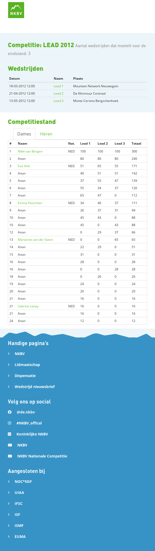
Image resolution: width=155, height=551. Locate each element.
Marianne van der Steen (35, 239)
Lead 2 (58, 93)
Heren (46, 134)
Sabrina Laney (28, 306)
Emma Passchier (30, 203)
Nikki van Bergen (30, 151)
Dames (24, 134)
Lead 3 (58, 101)
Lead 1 (58, 86)
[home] (16, 10)
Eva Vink (24, 166)
